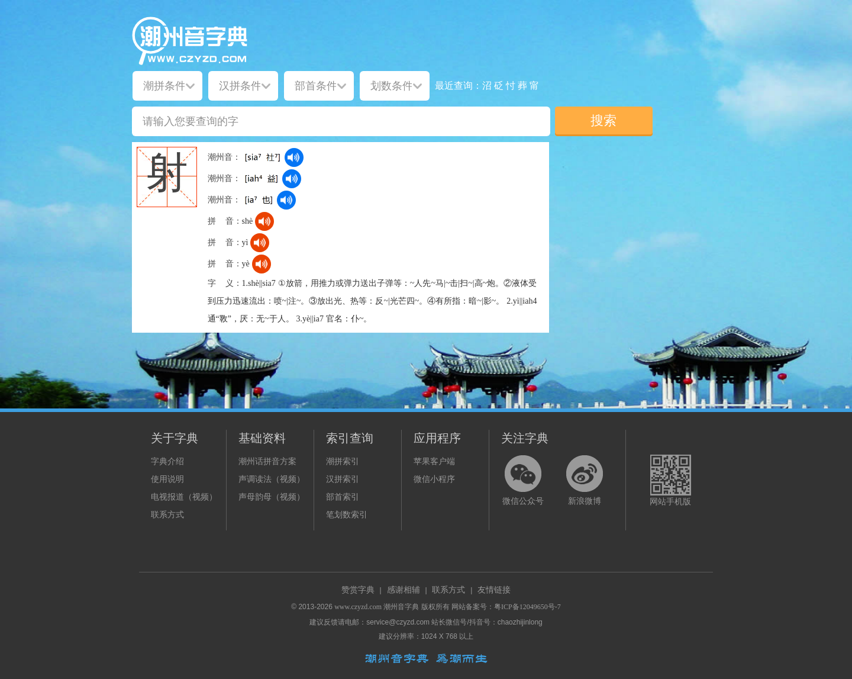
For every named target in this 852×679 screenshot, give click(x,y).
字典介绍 (167, 461)
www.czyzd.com (358, 607)
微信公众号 (523, 501)
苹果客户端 (434, 461)
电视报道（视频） (184, 497)
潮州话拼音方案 (267, 461)
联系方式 (167, 514)
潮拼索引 (342, 461)
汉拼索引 (342, 479)
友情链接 (494, 589)
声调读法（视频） (271, 479)
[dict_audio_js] (294, 157)
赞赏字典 (358, 589)
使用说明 (167, 479)
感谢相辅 (403, 589)
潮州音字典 (401, 607)
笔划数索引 (346, 514)
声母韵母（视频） (271, 497)
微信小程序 (434, 479)
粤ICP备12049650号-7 (527, 607)
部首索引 (342, 497)
